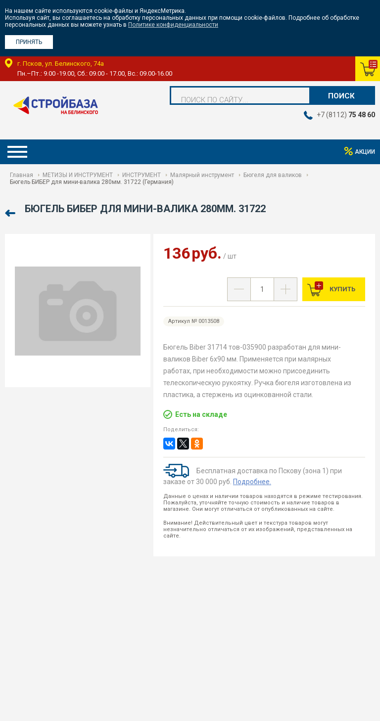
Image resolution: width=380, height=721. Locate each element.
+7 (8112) (346, 115)
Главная (21, 175)
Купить (341, 289)
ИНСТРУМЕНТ (141, 175)
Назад (11, 213)
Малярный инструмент (202, 175)
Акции (365, 151)
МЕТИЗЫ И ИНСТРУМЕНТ (78, 175)
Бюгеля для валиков (272, 175)
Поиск (341, 95)
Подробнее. (252, 482)
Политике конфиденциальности (173, 24)
